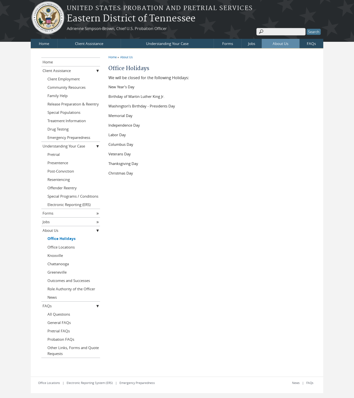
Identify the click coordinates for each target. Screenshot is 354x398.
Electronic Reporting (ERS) (68, 204)
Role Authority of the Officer (71, 288)
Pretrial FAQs (58, 330)
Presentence (57, 162)
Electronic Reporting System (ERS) (90, 383)
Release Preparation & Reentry (73, 104)
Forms (227, 43)
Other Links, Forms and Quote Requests (73, 350)
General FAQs (59, 322)
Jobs (251, 43)
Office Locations (61, 247)
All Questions (58, 314)
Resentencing (58, 179)
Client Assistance (89, 43)
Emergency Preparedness (68, 137)
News (52, 297)
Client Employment (63, 78)
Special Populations (63, 112)
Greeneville (57, 272)
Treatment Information (66, 120)
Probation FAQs (60, 339)
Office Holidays (61, 238)
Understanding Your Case (167, 43)
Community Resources (66, 87)
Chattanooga (58, 263)
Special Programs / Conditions (72, 196)
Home (44, 43)
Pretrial (53, 154)
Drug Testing (58, 129)
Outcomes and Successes (68, 280)
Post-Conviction (60, 171)
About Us (280, 43)
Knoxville (55, 255)
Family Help (57, 95)
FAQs (311, 43)
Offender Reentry (62, 187)
